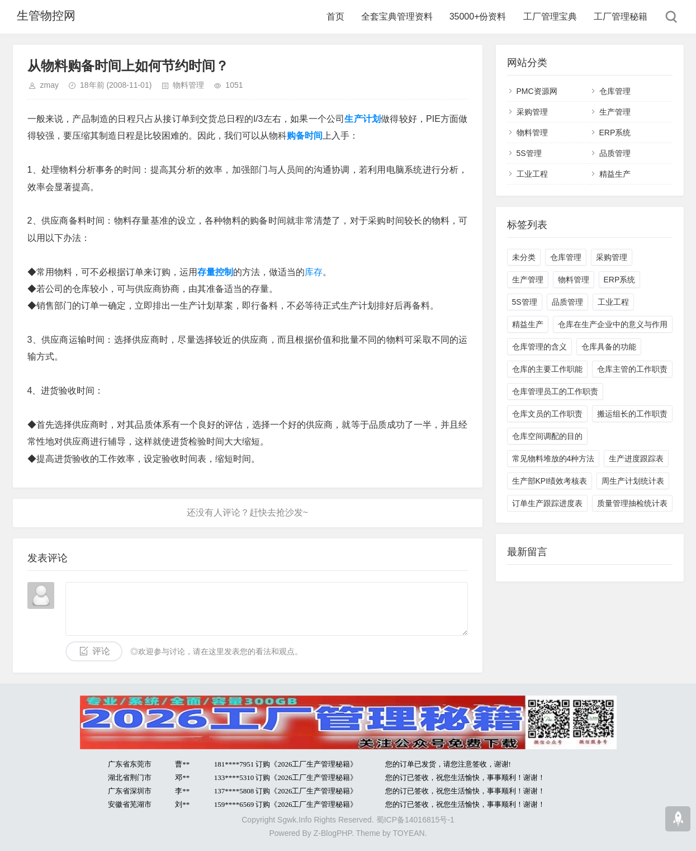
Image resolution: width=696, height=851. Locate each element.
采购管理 (532, 111)
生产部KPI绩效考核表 (550, 480)
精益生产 (615, 173)
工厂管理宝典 (550, 16)
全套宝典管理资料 (397, 16)
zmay (49, 85)
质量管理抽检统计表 (632, 503)
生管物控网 (43, 16)
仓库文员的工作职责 (547, 413)
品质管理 (615, 153)
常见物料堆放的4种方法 (553, 458)
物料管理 (188, 85)
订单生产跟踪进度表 (547, 503)
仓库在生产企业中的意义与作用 (612, 324)
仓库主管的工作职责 (632, 369)
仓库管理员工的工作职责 (555, 391)
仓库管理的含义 (539, 346)
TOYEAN (408, 833)
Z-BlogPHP (333, 833)
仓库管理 (615, 91)
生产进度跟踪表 (636, 458)
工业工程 (532, 173)
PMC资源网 (537, 91)
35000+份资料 (477, 16)
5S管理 (529, 153)
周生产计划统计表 (633, 480)
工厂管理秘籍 (620, 16)
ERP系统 (615, 132)
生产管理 (615, 111)
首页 (335, 16)
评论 (101, 651)
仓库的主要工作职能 (547, 369)
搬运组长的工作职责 (632, 413)
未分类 (524, 257)
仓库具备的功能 (608, 346)
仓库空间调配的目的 (547, 436)
